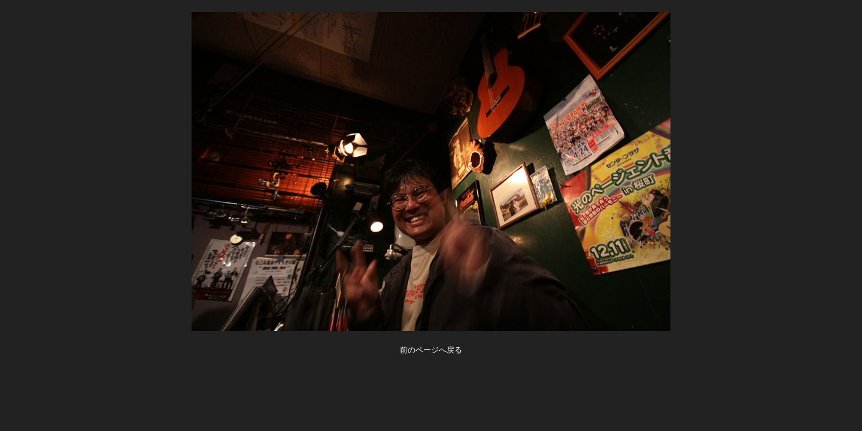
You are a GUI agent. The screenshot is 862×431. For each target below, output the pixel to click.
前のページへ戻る (431, 349)
